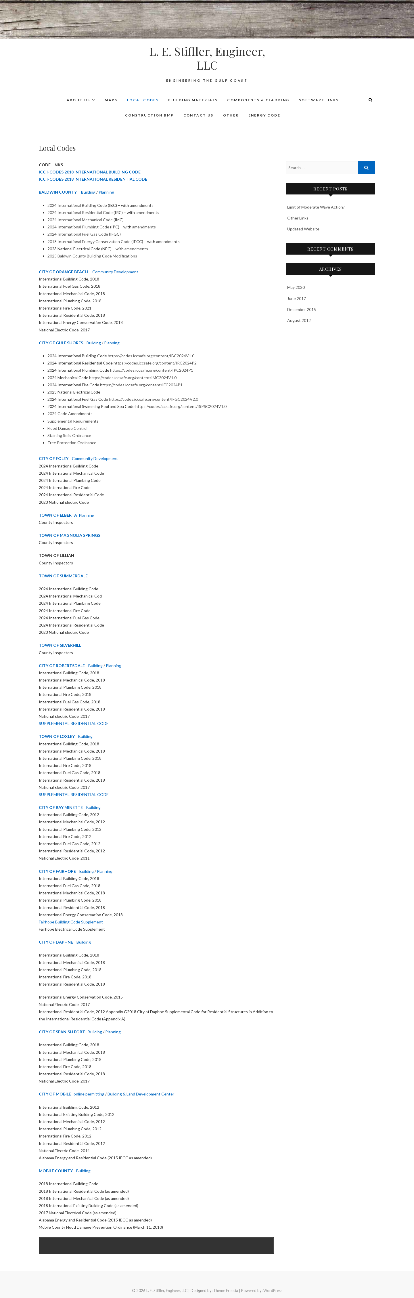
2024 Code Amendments (70, 413)
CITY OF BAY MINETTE (61, 807)
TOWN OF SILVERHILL (60, 645)
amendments (142, 205)
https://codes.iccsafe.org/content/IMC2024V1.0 (133, 377)
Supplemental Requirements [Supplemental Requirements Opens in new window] (73, 421)
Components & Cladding (258, 100)
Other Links (297, 217)
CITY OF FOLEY (53, 458)
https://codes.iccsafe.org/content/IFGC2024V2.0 (153, 399)
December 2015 (301, 309)
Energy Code (264, 115)
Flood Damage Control (67, 428)
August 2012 (299, 320)
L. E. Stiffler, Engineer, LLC (207, 58)
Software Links (319, 100)
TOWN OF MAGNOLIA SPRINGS (69, 535)
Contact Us (198, 115)
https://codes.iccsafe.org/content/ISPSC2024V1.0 (181, 406)
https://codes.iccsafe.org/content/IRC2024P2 (155, 362)
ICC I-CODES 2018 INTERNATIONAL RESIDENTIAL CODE (93, 179)
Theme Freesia (225, 1290)
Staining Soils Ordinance (69, 435)
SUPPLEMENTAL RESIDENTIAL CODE (74, 723)
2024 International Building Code (77, 205)
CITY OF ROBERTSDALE (62, 665)
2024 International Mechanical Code (80, 219)
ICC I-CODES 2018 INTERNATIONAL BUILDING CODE (90, 171)
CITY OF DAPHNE (56, 942)
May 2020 (296, 287)
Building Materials (193, 100)
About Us (78, 100)
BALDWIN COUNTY (58, 192)
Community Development (115, 271)
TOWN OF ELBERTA (58, 515)
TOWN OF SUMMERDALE (63, 575)
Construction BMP (149, 115)
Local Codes (143, 100)
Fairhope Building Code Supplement (71, 921)
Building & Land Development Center (141, 1093)
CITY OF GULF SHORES (61, 342)
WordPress (272, 1290)
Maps (111, 100)
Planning (106, 192)
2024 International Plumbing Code (78, 226)
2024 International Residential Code (80, 212)
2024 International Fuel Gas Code (77, 234)
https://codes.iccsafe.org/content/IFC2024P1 (141, 384)
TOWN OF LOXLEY (57, 736)
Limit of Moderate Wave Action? (316, 207)
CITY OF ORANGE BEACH (63, 271)
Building (88, 192)
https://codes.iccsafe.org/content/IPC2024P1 (151, 370)
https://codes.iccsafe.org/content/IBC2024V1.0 (151, 355)
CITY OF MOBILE (55, 1093)
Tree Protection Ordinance (71, 442)
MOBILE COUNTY (56, 1170)
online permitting (89, 1093)
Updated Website (303, 228)
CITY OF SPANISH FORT (62, 1031)
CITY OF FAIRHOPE (57, 871)
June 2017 (296, 298)
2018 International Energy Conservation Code (89, 241)
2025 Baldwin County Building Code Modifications (92, 255)
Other (231, 115)
